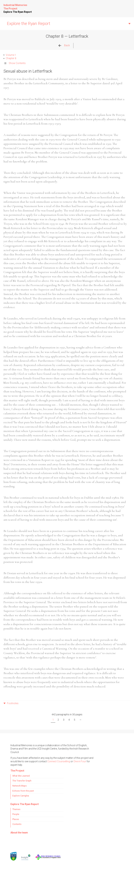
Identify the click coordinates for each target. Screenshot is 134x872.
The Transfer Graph (21, 780)
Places (15, 819)
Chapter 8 (11, 58)
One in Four (79, 761)
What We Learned (21, 775)
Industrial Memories (15, 5)
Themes (16, 809)
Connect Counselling (58, 761)
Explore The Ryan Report (17, 11)
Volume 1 (11, 55)
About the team (19, 832)
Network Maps (19, 785)
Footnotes (12, 703)
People (15, 814)
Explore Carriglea (20, 795)
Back (67, 45)
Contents (16, 824)
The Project (10, 8)
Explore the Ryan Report (28, 23)
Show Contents (17, 63)
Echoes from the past (23, 790)
